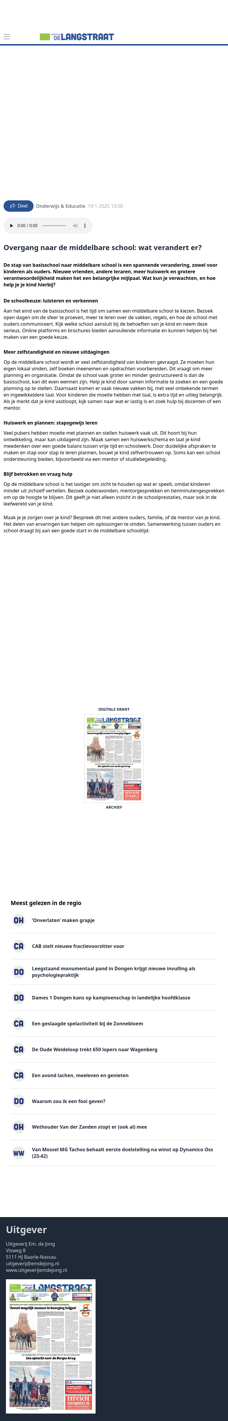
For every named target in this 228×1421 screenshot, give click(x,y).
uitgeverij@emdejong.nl (32, 1263)
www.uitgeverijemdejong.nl (36, 1270)
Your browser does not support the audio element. (48, 226)
